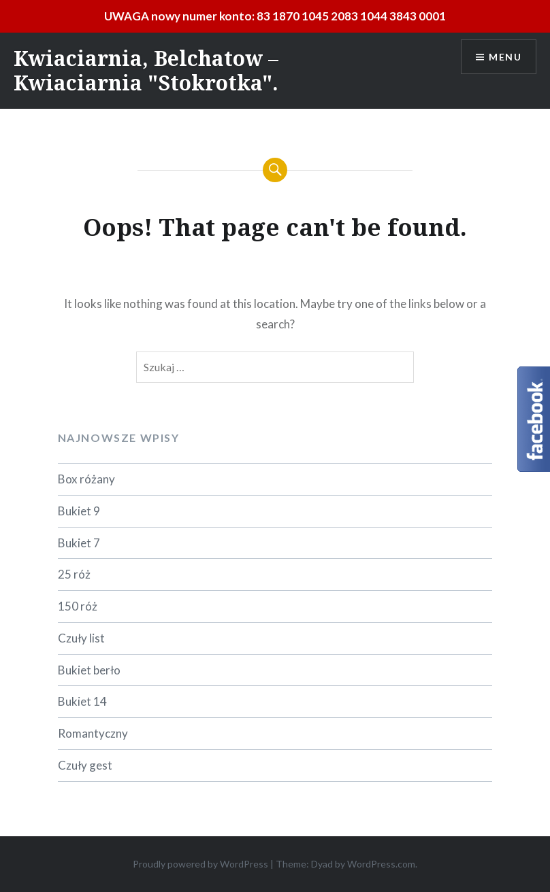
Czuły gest (85, 765)
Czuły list (81, 638)
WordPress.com (381, 864)
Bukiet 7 (79, 543)
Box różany (86, 479)
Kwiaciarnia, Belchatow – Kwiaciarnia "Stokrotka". (146, 70)
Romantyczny (93, 733)
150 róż (77, 606)
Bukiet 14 (82, 701)
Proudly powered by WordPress (200, 864)
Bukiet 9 (79, 511)
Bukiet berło (89, 670)
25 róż (74, 574)
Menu (505, 57)
